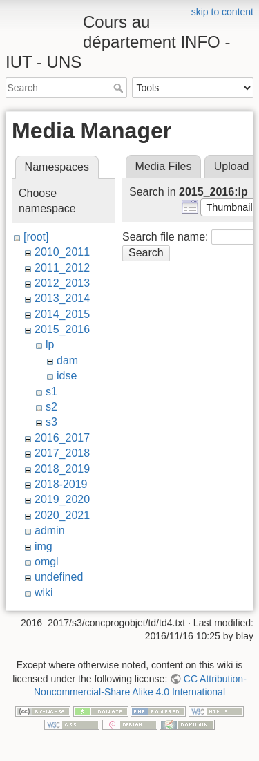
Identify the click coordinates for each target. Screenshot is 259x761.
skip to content (222, 11)
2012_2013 (62, 283)
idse (67, 376)
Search (119, 88)
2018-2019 (61, 484)
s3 (51, 422)
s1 (51, 391)
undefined (59, 577)
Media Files (163, 166)
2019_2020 (62, 499)
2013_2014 (62, 298)
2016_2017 (62, 438)
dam (67, 360)
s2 (51, 407)
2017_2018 (62, 453)
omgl (47, 561)
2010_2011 (62, 252)
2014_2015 (62, 314)
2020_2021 (62, 515)
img (43, 546)
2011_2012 (62, 268)
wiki (44, 593)
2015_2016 (62, 329)
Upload (231, 166)
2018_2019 (62, 469)
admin (50, 530)
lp (50, 344)
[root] (35, 237)
